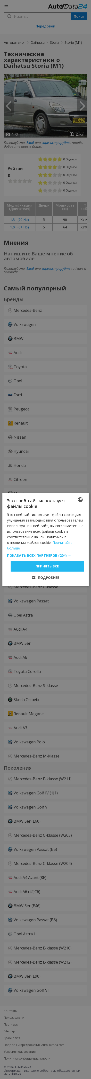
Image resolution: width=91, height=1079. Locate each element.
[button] (45, 555)
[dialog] (45, 539)
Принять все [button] (47, 566)
